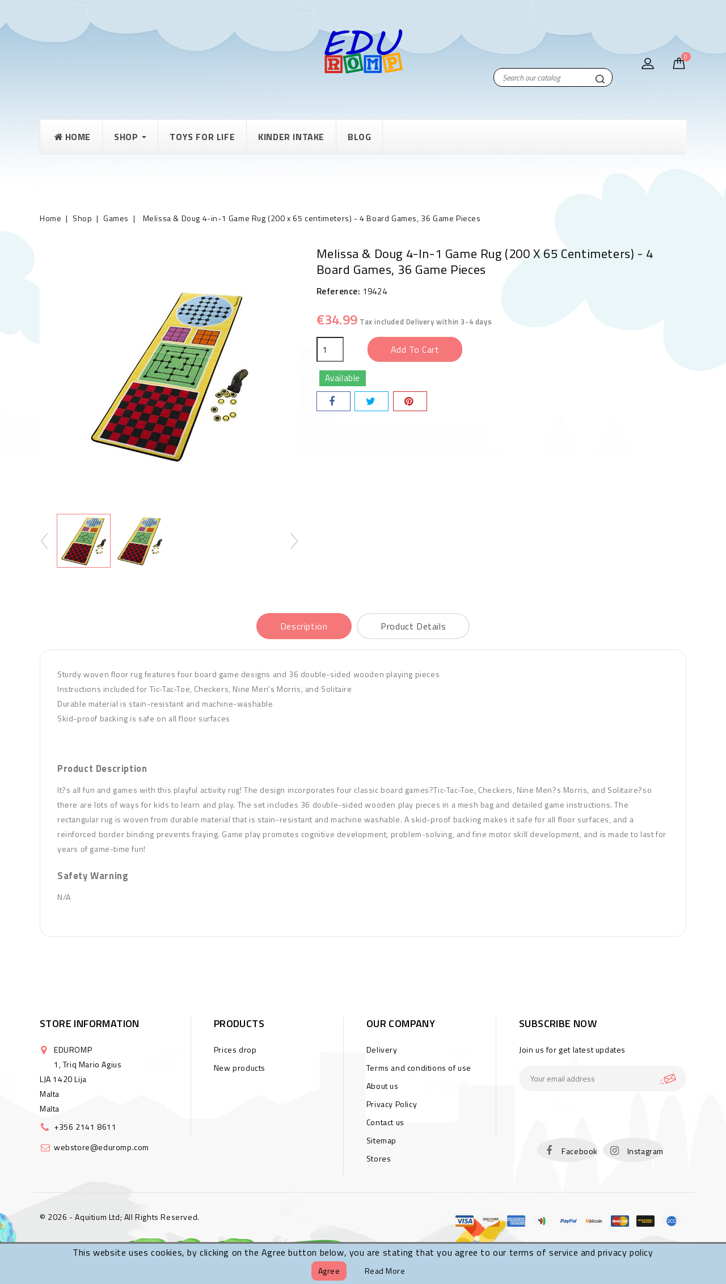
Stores (378, 1158)
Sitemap (381, 1140)
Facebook (580, 1151)
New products (239, 1068)
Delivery (382, 1049)
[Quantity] (330, 349)
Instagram (645, 1151)
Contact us (385, 1122)
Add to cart (415, 349)
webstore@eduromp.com (101, 1147)
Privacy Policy (391, 1104)
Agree (329, 1271)
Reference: (338, 291)
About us (382, 1086)
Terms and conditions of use (418, 1068)
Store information (90, 1023)
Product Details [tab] (413, 626)
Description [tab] (304, 626)
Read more (385, 1271)
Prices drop (235, 1049)
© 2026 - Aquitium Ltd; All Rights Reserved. (120, 1217)
